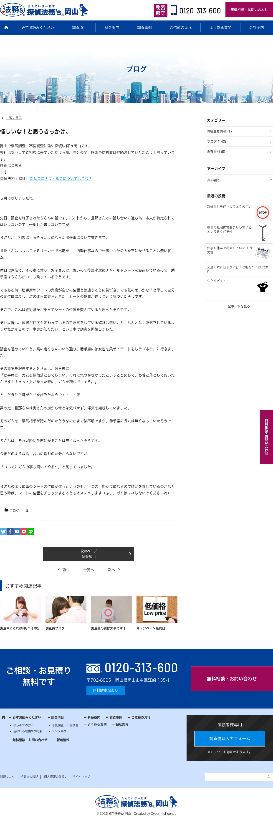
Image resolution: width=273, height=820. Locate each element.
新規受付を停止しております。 (229, 206)
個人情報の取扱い (56, 776)
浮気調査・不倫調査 (65, 725)
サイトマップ (81, 776)
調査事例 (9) (216, 151)
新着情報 (63, 740)
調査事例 (144, 27)
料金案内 (112, 27)
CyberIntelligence (163, 813)
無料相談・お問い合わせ (249, 9)
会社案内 (256, 27)
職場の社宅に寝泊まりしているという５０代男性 (229, 229)
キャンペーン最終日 (150, 628)
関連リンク (7, 776)
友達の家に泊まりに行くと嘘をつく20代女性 (237, 269)
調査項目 (79, 27)
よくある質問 (220, 27)
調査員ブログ (55, 628)
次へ (111, 570)
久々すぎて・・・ (220, 280)
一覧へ (88, 570)
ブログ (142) (216, 141)
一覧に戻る (14, 117)
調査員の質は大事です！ (108, 628)
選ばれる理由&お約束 (27, 731)
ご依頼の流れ (181, 27)
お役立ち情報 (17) (220, 131)
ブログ (14, 510)
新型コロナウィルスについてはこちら (61, 178)
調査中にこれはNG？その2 (19, 628)
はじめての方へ (23, 725)
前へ (66, 570)
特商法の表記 (29, 776)
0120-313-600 (200, 10)
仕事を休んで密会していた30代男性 (230, 250)
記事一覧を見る (239, 306)
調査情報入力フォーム (229, 738)
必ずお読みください (37, 27)
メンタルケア (61, 731)
